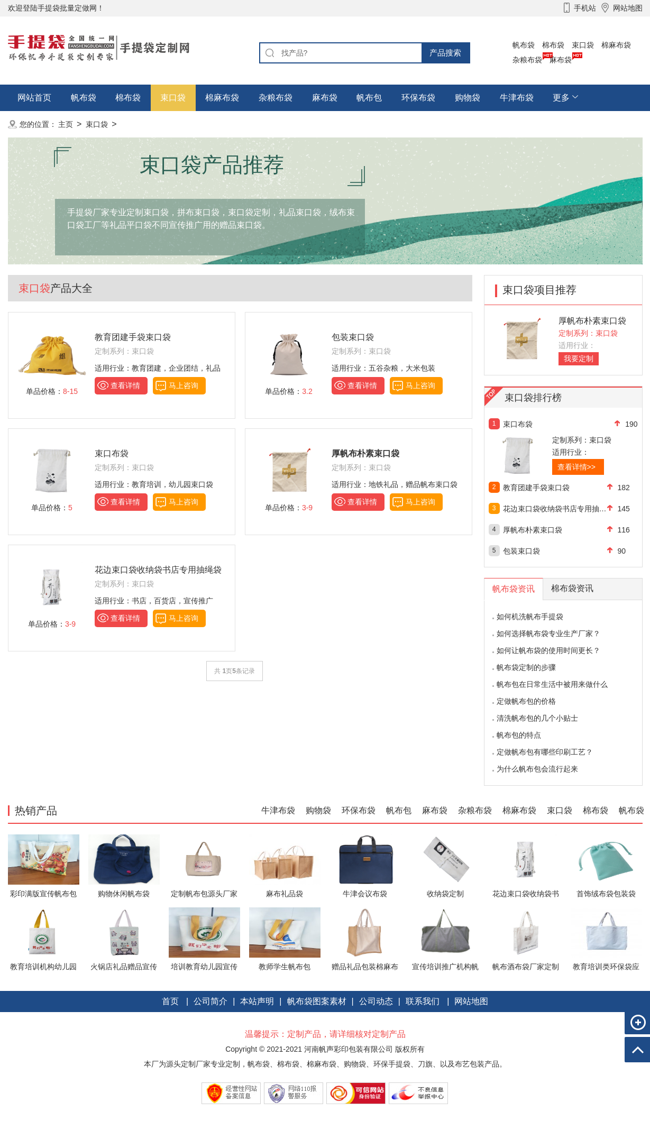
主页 (65, 124)
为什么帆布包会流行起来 (537, 769)
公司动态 (376, 1001)
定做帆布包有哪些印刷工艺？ (545, 752)
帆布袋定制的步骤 (526, 667)
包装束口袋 (353, 337)
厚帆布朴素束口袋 (592, 320)
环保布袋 (418, 97)
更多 (561, 97)
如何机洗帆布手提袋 (530, 616)
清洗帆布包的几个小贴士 (537, 718)
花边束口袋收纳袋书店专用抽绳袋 (158, 569)
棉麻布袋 (616, 45)
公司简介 (210, 1001)
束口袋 (583, 45)
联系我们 (423, 1001)
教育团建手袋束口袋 (133, 337)
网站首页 (34, 97)
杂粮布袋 (527, 60)
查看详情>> (576, 467)
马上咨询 (183, 385)
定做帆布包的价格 (526, 701)
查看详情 (125, 385)
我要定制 (578, 358)
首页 (170, 1001)
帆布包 (369, 97)
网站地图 (471, 1001)
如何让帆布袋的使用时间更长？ (548, 650)
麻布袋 (561, 60)
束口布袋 (112, 453)
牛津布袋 (517, 97)
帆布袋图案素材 (316, 1001)
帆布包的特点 (519, 735)
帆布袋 (523, 45)
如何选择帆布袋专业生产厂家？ (548, 633)
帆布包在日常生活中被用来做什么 (552, 684)
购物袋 (467, 97)
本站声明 (257, 1001)
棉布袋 (553, 45)
